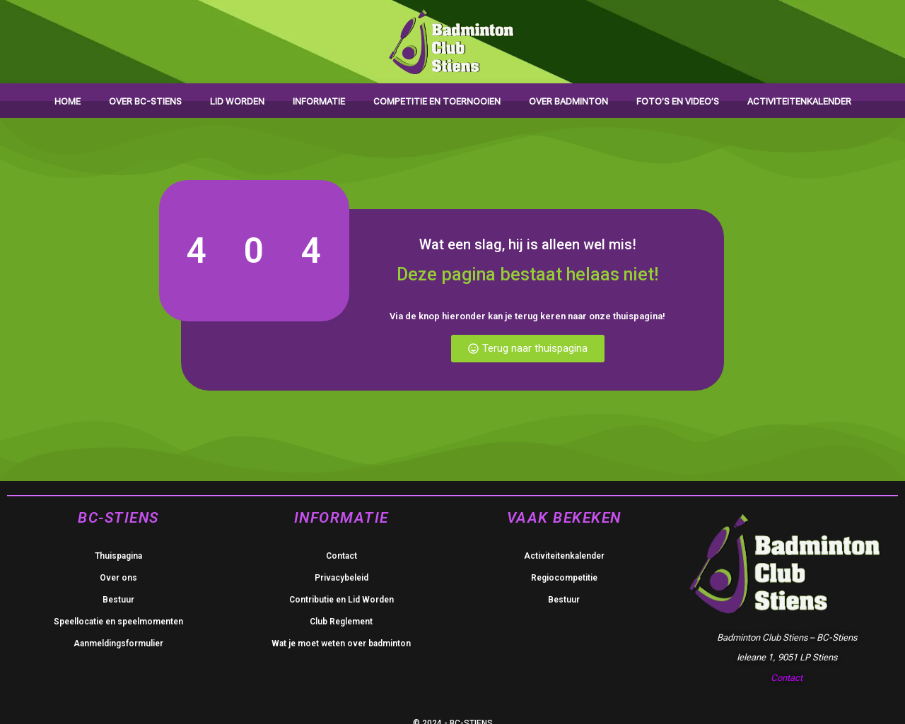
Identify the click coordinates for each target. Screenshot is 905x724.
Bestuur (118, 600)
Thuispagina (118, 556)
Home (67, 101)
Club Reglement (341, 622)
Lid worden (237, 101)
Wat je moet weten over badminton (341, 643)
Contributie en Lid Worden (341, 600)
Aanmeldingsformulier (118, 643)
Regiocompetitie (564, 578)
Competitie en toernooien (437, 101)
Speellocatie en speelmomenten (118, 622)
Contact (341, 556)
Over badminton (568, 101)
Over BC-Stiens (145, 101)
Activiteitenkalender (799, 101)
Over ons (118, 578)
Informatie (319, 101)
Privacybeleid (341, 578)
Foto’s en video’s (677, 101)
